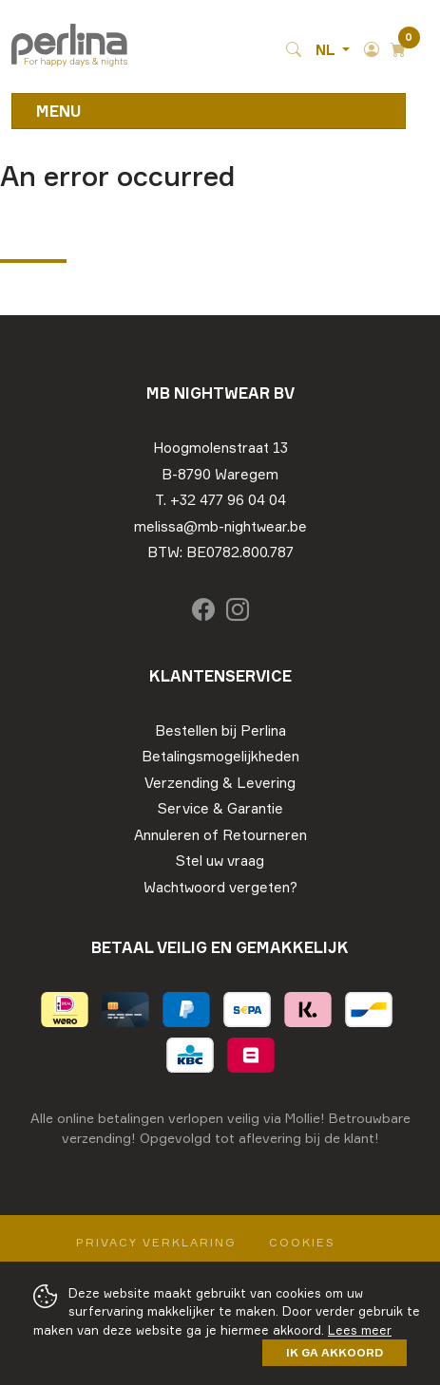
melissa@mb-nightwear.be (220, 526)
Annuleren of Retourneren (220, 835)
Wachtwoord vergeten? (220, 887)
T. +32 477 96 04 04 (220, 500)
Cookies (302, 1242)
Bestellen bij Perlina (220, 730)
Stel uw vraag (220, 861)
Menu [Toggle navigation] (59, 111)
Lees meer (360, 1330)
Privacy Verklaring (156, 1242)
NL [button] (327, 50)
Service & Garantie (220, 808)
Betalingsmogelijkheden (220, 756)
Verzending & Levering (220, 783)
